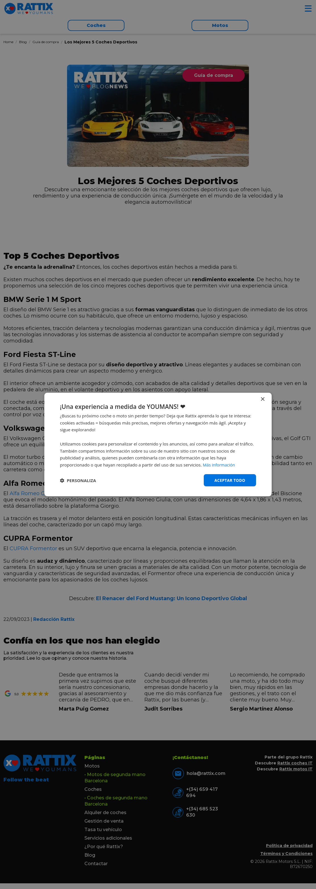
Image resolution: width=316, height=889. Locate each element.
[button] (78, 480)
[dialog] (158, 444)
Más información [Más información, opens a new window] (219, 465)
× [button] (262, 399)
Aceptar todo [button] (229, 480)
